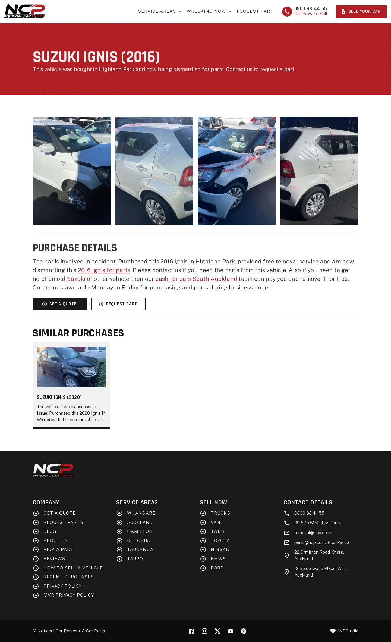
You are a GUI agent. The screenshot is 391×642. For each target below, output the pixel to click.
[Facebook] (191, 631)
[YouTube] (230, 631)
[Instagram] (204, 631)
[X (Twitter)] (217, 631)
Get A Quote (59, 304)
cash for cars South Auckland (196, 278)
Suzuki (76, 278)
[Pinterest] (243, 631)
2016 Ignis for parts (104, 270)
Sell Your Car (361, 11)
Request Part (255, 11)
